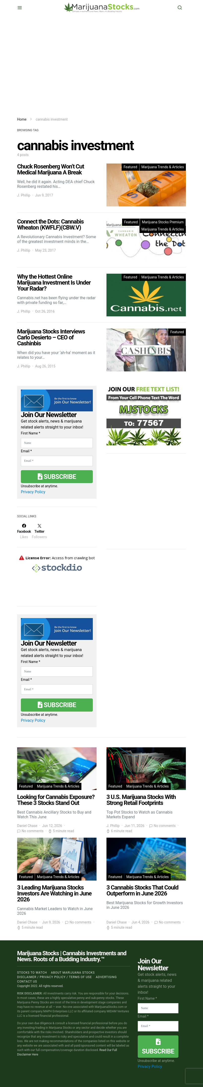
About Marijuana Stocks (73, 972)
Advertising (106, 977)
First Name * (30, 433)
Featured (130, 167)
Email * (26, 451)
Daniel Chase (27, 826)
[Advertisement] (101, 65)
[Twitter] (39, 531)
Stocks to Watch (32, 972)
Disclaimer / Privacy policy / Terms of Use (54, 977)
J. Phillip (23, 195)
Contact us (27, 981)
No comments (32, 831)
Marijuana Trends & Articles (162, 167)
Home (22, 119)
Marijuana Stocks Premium (163, 222)
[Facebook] (24, 531)
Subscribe (57, 476)
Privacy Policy (33, 492)
